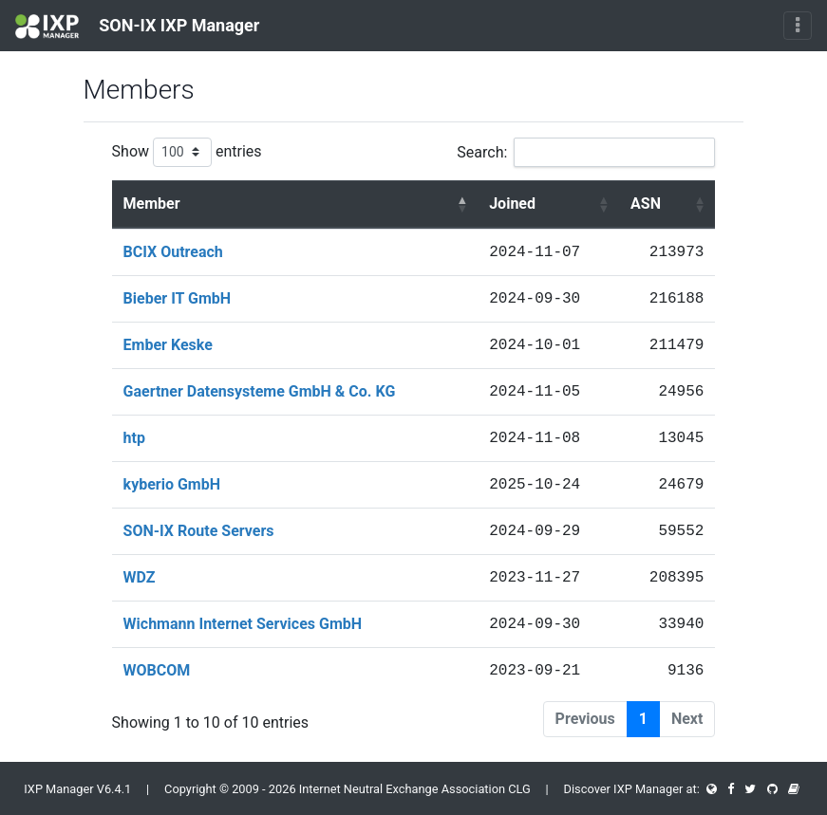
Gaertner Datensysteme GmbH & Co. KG (259, 391)
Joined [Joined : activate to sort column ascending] (512, 203)
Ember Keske (168, 345)
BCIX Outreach (173, 252)
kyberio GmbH (171, 484)
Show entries (187, 152)
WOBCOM (157, 670)
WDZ (139, 577)
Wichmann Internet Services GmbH (243, 624)
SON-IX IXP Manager (137, 26)
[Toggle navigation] (797, 25)
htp (134, 438)
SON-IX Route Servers (198, 531)
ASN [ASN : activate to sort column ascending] (645, 203)
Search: (586, 152)
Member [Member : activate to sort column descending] (151, 203)
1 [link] (643, 719)
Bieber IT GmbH (177, 298)
